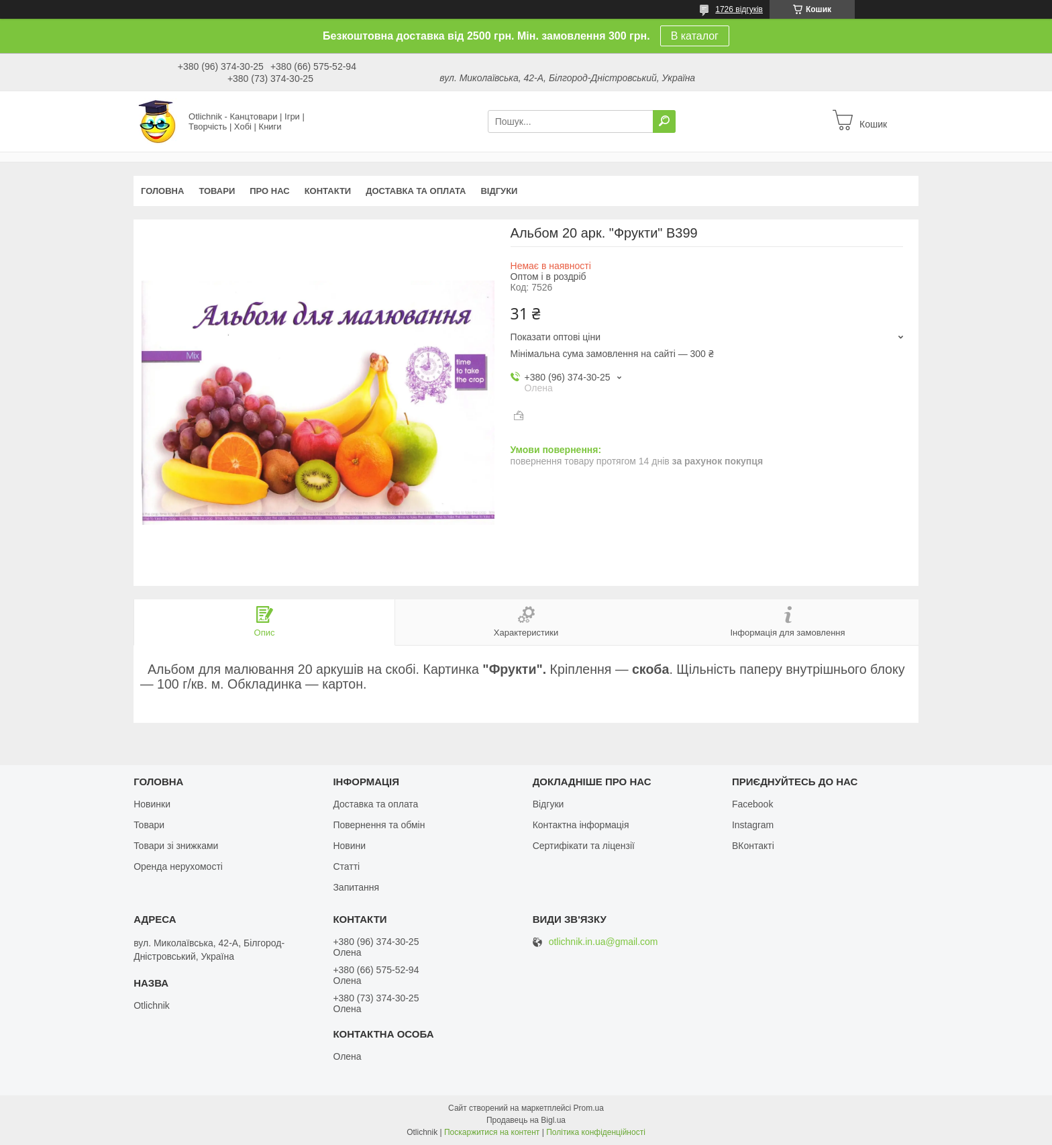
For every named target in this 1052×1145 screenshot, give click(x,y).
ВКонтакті (753, 845)
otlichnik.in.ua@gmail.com (603, 942)
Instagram (753, 824)
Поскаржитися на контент (491, 1132)
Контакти (328, 191)
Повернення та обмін (379, 824)
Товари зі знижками (176, 845)
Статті (346, 866)
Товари (217, 191)
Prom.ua (589, 1108)
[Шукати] (664, 121)
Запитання (356, 887)
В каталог (695, 36)
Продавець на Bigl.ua (526, 1120)
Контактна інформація (581, 824)
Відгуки (498, 191)
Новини (349, 845)
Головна (162, 191)
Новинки (152, 804)
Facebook (752, 804)
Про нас (269, 191)
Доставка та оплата (416, 191)
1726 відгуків (739, 9)
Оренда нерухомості (178, 866)
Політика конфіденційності (595, 1132)
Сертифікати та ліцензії (584, 845)
